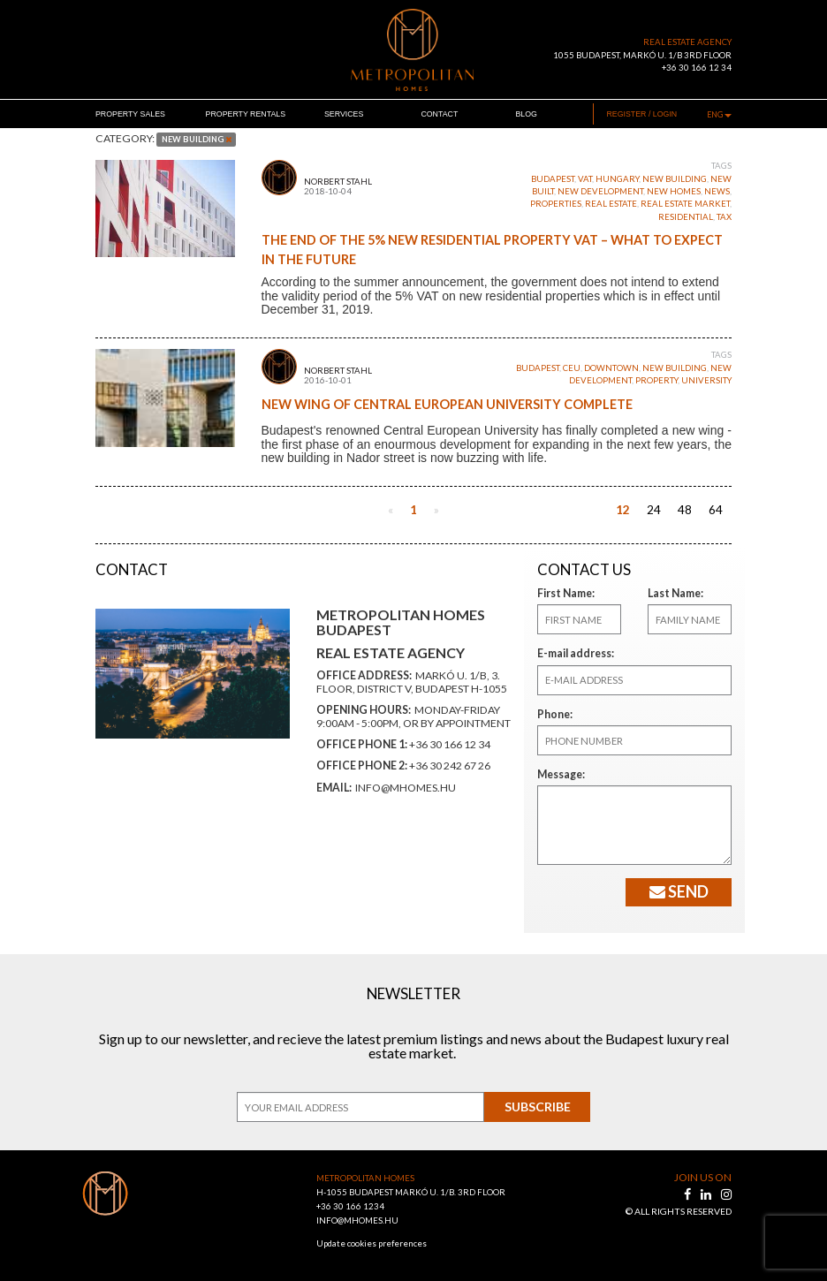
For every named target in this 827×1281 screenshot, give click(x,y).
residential (685, 217)
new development (600, 191)
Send (679, 891)
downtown (611, 368)
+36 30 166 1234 (350, 1206)
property (656, 380)
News (717, 191)
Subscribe (538, 1106)
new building (674, 179)
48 (685, 510)
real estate (611, 203)
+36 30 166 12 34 (697, 67)
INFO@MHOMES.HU (357, 1220)
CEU (571, 368)
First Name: (562, 593)
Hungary (617, 179)
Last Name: (672, 593)
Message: (558, 774)
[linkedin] (707, 1193)
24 (654, 510)
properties (555, 203)
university (706, 380)
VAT (585, 179)
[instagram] (726, 1193)
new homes (674, 191)
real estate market (685, 203)
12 (623, 510)
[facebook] (689, 1193)
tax (724, 217)
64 (716, 510)
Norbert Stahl (338, 181)
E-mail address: (572, 653)
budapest (552, 179)
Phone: (553, 714)
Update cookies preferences (371, 1243)
